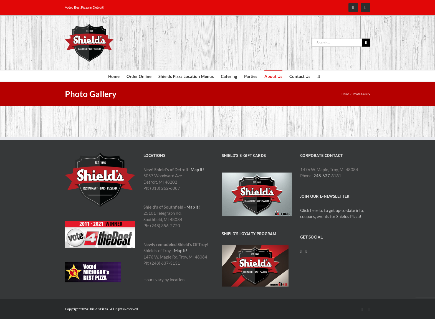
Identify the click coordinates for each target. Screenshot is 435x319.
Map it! (197, 169)
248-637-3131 (327, 175)
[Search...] (337, 43)
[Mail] (306, 251)
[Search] (366, 43)
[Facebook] (301, 251)
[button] (318, 76)
